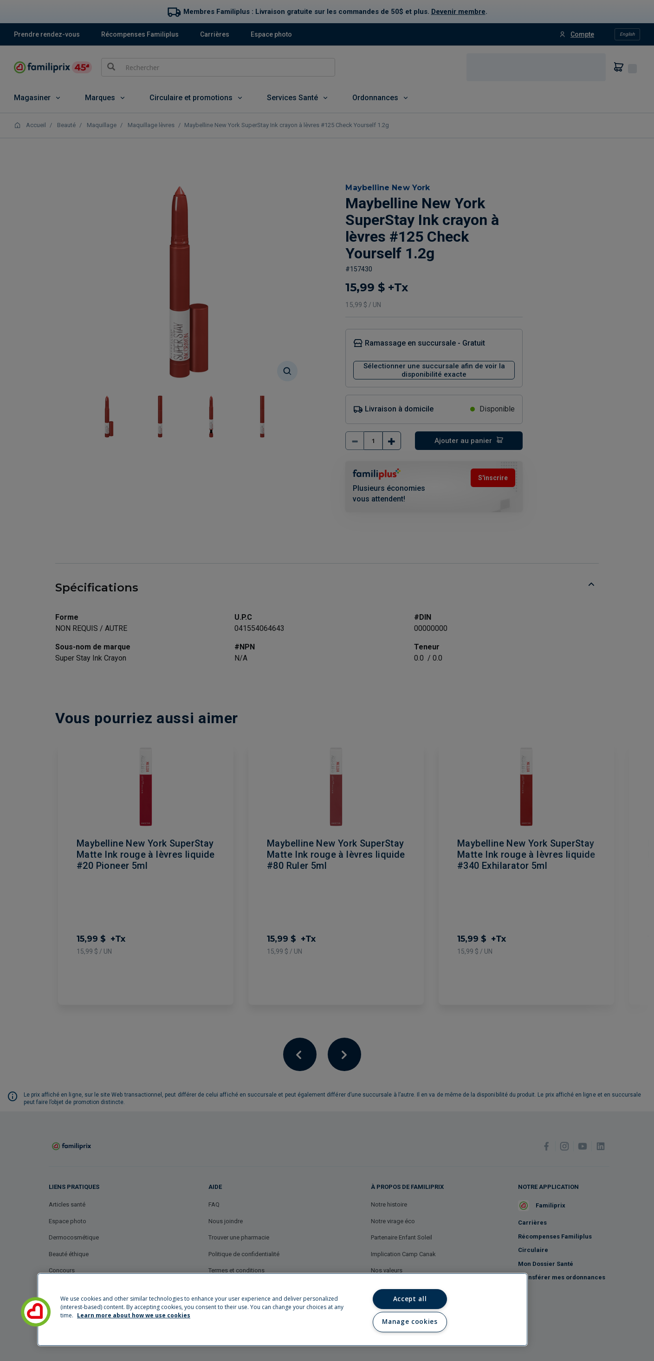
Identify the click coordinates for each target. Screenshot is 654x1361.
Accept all (410, 1299)
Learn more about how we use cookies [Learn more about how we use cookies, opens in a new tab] (133, 1315)
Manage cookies (409, 1321)
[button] (36, 1312)
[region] (282, 1309)
